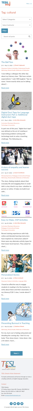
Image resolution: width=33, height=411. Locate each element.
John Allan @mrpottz (19, 120)
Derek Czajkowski (20, 65)
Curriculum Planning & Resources (10, 123)
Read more (5, 88)
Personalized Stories (10, 275)
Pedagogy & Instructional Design (21, 175)
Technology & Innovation (8, 125)
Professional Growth (24, 68)
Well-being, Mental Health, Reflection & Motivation (15, 70)
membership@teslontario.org (13, 395)
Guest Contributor (19, 172)
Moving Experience (6, 175)
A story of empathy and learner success (15, 168)
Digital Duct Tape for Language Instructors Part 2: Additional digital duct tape (15, 114)
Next (16, 353)
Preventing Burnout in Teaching (15, 323)
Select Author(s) (8, 25)
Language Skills (22, 281)
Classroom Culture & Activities (9, 68)
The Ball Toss (7, 62)
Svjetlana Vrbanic (19, 326)
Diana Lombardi (18, 278)
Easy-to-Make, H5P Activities (14, 220)
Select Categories (9, 19)
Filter (5, 31)
